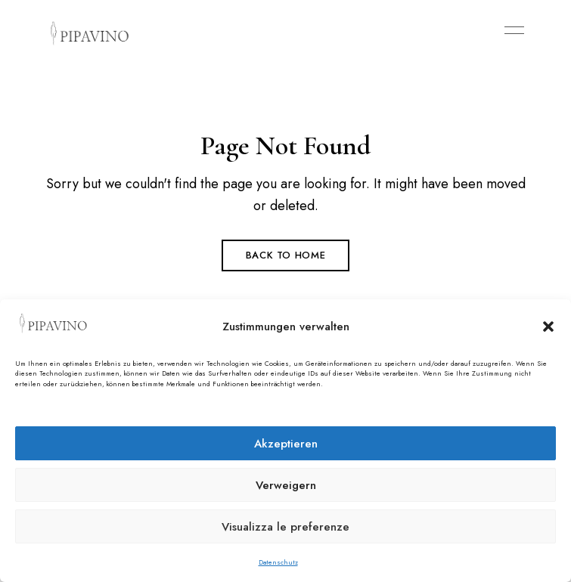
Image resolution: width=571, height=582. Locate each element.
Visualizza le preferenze (285, 527)
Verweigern (286, 485)
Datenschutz (278, 562)
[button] (548, 326)
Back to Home (286, 255)
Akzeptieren (286, 443)
